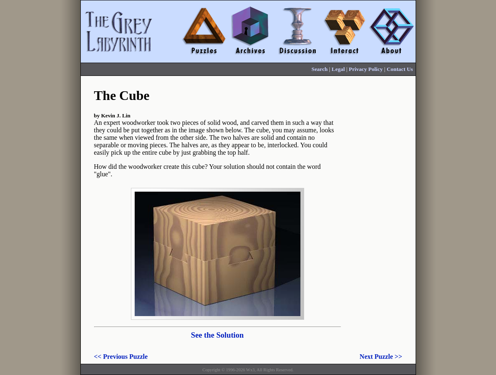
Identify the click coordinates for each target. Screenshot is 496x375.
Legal (338, 69)
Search (320, 69)
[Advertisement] (378, 210)
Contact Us (400, 69)
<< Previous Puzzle (121, 356)
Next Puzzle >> (381, 356)
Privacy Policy (366, 69)
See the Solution (217, 335)
